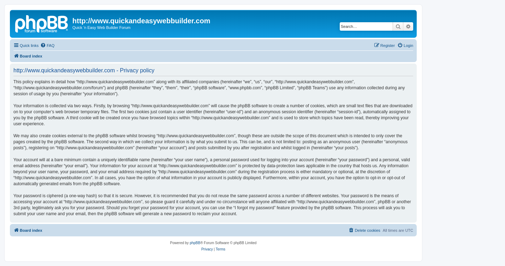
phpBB (195, 243)
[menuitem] (47, 45)
